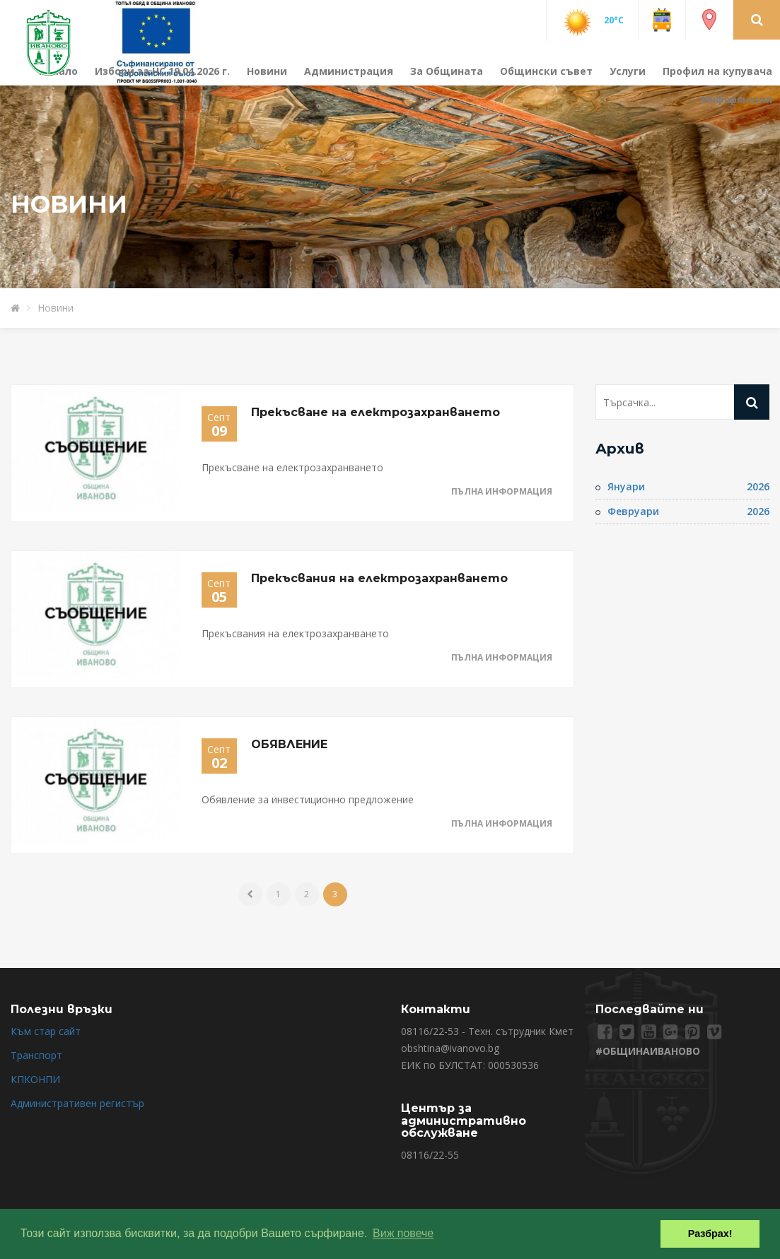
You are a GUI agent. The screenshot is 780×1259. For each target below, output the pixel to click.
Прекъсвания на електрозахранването (379, 578)
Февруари (633, 511)
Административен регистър (77, 1103)
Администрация (348, 71)
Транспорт (36, 1055)
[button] (757, 19)
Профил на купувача (717, 71)
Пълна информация (501, 491)
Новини (267, 71)
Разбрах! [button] (710, 1233)
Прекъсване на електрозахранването (375, 412)
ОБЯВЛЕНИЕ (289, 744)
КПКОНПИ (35, 1079)
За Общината (446, 71)
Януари (626, 486)
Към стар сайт (46, 1031)
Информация (737, 99)
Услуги (628, 71)
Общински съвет (546, 71)
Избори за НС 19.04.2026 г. (162, 71)
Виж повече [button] (403, 1233)
